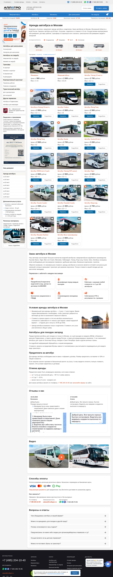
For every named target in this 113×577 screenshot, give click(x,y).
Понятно (74, 573)
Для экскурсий (7, 95)
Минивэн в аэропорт (9, 70)
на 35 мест (6, 182)
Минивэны (53, 14)
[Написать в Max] (90, 2)
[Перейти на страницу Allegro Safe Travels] (34, 576)
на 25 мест (6, 176)
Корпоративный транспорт (13, 80)
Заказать (90, 84)
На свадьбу (95, 14)
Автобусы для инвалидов (10, 104)
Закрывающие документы (37, 489)
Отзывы (35, 2)
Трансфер (6, 64)
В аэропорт (6, 67)
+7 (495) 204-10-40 (14, 560)
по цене (39, 54)
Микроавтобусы (15, 14)
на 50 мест (6, 191)
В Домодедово (7, 77)
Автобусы (35, 14)
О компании (7, 2)
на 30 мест (6, 179)
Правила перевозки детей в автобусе (74, 569)
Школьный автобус (54, 567)
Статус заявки (87, 8)
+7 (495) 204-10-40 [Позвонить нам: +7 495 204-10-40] (74, 2)
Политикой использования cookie (55, 573)
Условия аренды (19, 2)
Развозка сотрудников (9, 86)
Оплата (28, 2)
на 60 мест (6, 197)
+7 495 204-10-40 (63, 383)
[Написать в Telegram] (88, 2)
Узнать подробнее (14, 245)
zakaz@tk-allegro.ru (50, 502)
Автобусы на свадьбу (11, 55)
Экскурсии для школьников (11, 52)
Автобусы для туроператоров (53, 561)
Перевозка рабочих (9, 83)
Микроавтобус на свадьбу (10, 58)
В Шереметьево (8, 73)
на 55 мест (6, 194)
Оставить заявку (101, 8)
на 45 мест (6, 188)
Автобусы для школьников (13, 46)
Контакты (42, 2)
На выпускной (7, 49)
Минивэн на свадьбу (9, 61)
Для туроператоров (9, 92)
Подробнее (101, 84)
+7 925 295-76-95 (97, 2)
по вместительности (48, 54)
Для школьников (74, 14)
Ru (107, 2)
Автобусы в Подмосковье (10, 101)
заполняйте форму (79, 383)
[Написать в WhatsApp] (85, 2)
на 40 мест (6, 185)
